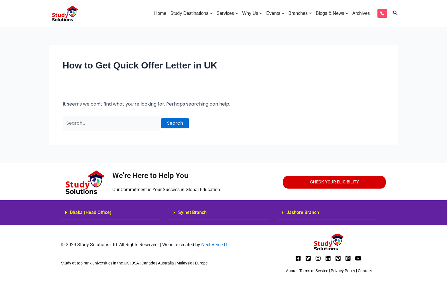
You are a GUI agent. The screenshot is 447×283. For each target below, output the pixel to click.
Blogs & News (332, 13)
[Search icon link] (395, 13)
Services (227, 13)
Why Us (252, 13)
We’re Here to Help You (150, 175)
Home (160, 13)
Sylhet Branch (192, 212)
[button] (111, 212)
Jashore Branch (303, 212)
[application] (210, 13)
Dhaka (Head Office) (90, 212)
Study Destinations (191, 13)
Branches (300, 13)
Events (275, 13)
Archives (361, 13)
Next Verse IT (214, 244)
